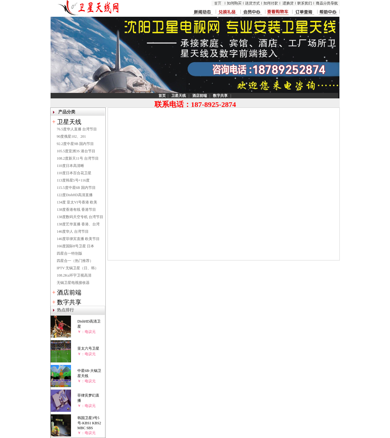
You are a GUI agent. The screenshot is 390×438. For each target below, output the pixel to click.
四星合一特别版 (69, 253)
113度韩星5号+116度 (73, 180)
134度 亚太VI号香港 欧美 (77, 202)
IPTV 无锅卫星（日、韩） (77, 268)
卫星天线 (69, 121)
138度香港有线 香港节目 (76, 209)
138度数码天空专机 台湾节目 (80, 217)
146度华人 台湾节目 (73, 231)
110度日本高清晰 (70, 166)
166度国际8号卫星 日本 (75, 246)
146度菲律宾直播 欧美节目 (78, 239)
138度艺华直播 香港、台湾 (78, 224)
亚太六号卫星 (88, 348)
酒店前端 (69, 292)
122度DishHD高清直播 (75, 195)
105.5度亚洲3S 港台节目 (76, 151)
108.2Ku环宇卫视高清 (74, 275)
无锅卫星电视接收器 (73, 283)
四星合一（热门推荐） (75, 261)
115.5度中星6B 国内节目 (76, 187)
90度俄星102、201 (71, 136)
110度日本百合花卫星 (74, 173)
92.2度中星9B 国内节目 (75, 144)
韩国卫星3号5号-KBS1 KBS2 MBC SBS (89, 423)
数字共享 (69, 302)
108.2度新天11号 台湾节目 (78, 158)
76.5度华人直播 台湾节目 (77, 129)
